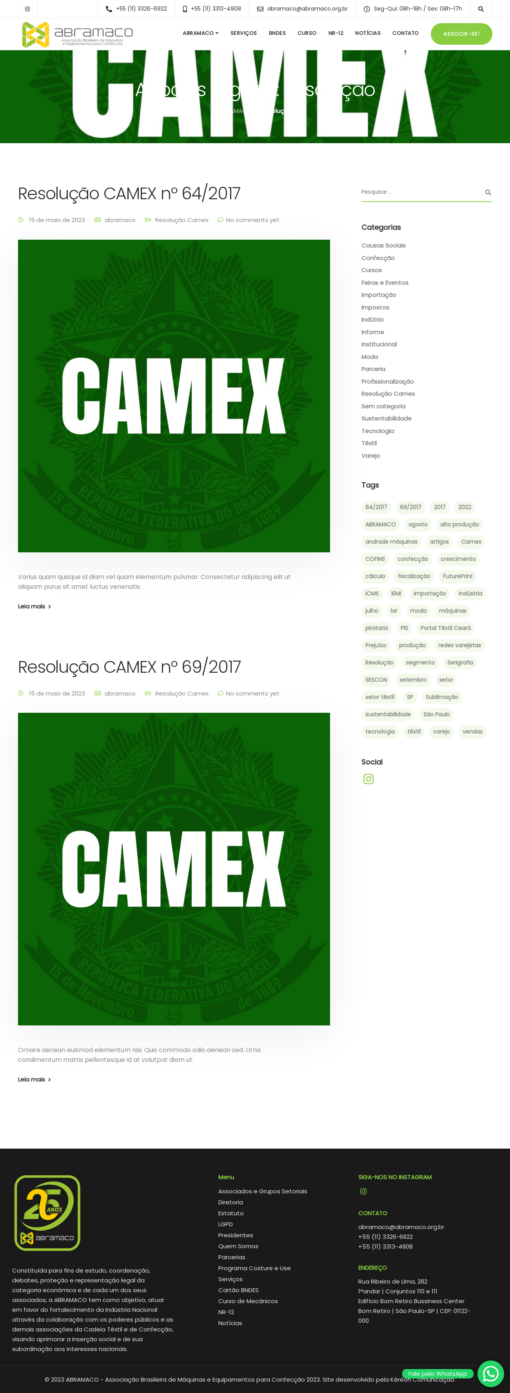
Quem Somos (238, 1246)
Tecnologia (377, 431)
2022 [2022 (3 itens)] (464, 507)
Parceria (373, 369)
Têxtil (369, 443)
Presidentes (235, 1235)
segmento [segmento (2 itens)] (420, 662)
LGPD (225, 1224)
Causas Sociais (383, 245)
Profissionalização (387, 381)
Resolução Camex (182, 220)
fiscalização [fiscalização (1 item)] (414, 576)
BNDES (277, 33)
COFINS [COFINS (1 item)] (375, 559)
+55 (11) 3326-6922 (385, 1237)
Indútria (372, 319)
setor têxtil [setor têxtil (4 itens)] (379, 697)
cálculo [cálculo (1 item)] (375, 576)
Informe (372, 332)
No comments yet (253, 220)
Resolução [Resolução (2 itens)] (379, 662)
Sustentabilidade (386, 418)
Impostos (375, 307)
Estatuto (231, 1213)
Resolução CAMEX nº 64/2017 (129, 193)
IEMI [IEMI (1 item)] (396, 593)
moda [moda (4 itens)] (418, 611)
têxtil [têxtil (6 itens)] (414, 732)
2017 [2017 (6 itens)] (440, 507)
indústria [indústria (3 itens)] (470, 593)
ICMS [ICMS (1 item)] (372, 593)
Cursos (371, 270)
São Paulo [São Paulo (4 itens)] (436, 714)
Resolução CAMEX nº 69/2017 (129, 667)
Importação (378, 295)
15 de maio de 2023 (58, 220)
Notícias (368, 33)
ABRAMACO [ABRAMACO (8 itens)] (380, 524)
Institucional (379, 344)
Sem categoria (383, 406)
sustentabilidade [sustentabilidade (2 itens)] (388, 714)
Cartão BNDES (238, 1290)
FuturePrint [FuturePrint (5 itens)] (458, 576)
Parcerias (231, 1257)
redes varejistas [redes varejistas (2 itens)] (459, 645)
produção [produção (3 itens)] (412, 645)
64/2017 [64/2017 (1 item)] (376, 507)
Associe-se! (461, 34)
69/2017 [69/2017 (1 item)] (410, 507)
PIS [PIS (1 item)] (404, 628)
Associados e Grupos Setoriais (262, 1191)
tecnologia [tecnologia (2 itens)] (380, 732)
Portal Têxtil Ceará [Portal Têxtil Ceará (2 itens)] (446, 628)
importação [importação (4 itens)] (430, 593)
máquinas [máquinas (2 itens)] (452, 611)
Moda (369, 357)
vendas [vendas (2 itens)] (473, 732)
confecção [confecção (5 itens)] (412, 559)
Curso (307, 33)
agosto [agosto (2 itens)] (418, 524)
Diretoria (230, 1202)
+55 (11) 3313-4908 (385, 1246)
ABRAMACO (198, 33)
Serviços (243, 33)
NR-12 (336, 33)
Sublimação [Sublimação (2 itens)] (442, 697)
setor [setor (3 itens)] (446, 680)
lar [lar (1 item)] (394, 611)
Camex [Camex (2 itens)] (471, 542)
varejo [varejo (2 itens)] (441, 732)
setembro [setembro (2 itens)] (413, 680)
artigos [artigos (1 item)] (439, 542)
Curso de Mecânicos (248, 1301)
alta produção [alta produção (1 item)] (459, 524)
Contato (405, 33)
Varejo (370, 456)
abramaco (120, 220)
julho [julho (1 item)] (371, 611)
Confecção (378, 258)
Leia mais (31, 606)
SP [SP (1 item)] (410, 697)
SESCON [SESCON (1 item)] (376, 680)
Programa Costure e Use (254, 1268)
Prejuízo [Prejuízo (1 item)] (376, 645)
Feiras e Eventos (384, 283)
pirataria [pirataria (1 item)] (376, 628)
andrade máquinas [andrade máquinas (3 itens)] (391, 542)
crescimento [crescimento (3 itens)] (458, 559)
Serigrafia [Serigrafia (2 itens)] (460, 662)
